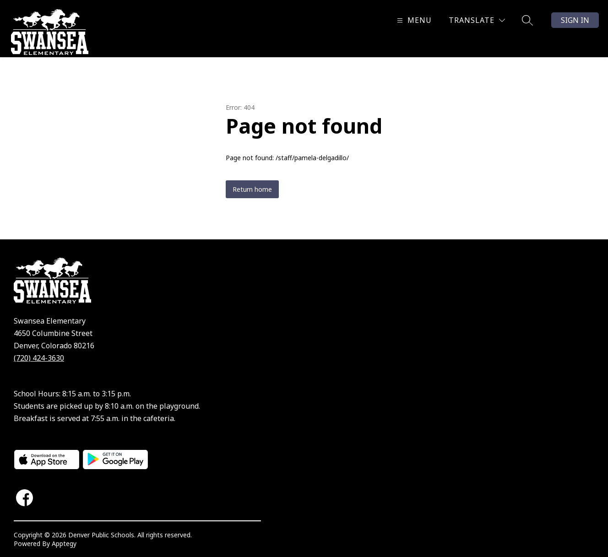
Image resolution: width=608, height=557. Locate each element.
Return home (252, 189)
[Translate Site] (476, 20)
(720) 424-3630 (39, 358)
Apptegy (64, 543)
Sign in (575, 20)
